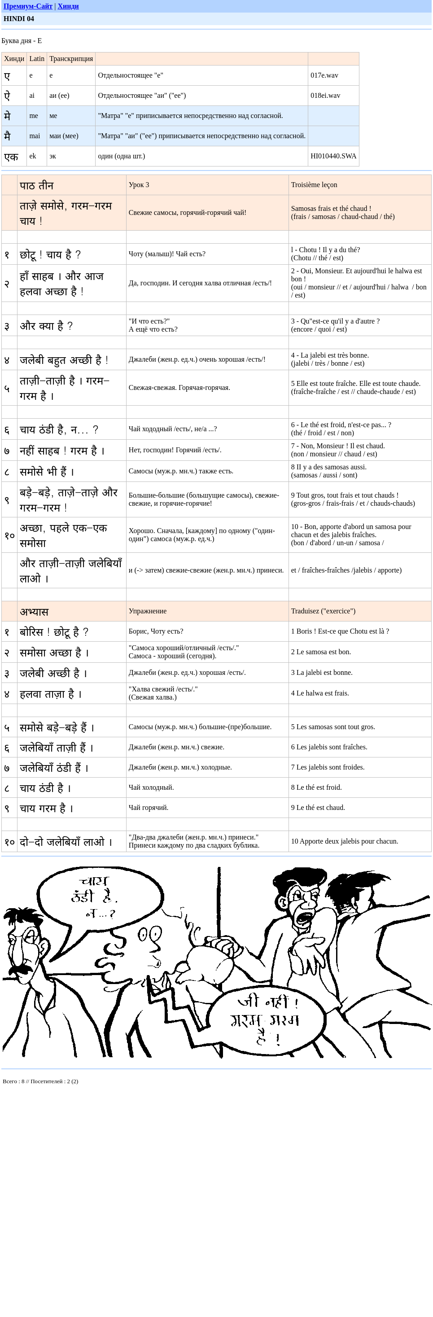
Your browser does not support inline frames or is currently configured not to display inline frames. (68, 1083)
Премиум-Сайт (28, 6)
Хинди (68, 6)
